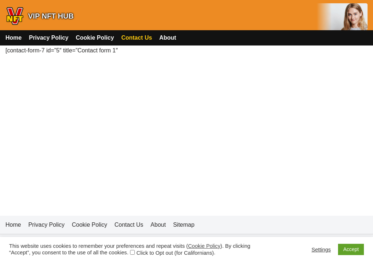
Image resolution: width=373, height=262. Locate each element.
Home (13, 38)
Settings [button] (321, 250)
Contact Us (136, 38)
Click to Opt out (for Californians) (175, 253)
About (167, 38)
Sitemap (184, 225)
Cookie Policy (95, 38)
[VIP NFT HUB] (39, 16)
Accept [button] (351, 249)
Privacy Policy (48, 38)
